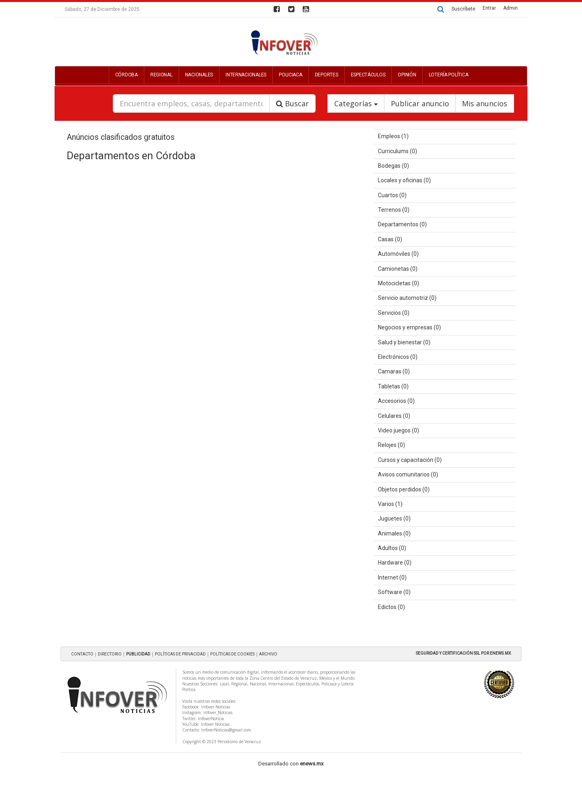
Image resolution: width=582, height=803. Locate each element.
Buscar (292, 103)
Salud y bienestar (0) (404, 342)
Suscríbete (463, 9)
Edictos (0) (391, 607)
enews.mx (312, 764)
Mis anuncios (484, 103)
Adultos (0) (392, 548)
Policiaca (290, 75)
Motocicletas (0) (398, 283)
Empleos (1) (393, 136)
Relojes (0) (391, 445)
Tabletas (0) (393, 386)
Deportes (326, 75)
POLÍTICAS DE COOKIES (232, 654)
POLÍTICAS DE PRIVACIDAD (180, 654)
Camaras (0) (394, 371)
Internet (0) (392, 577)
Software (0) (394, 592)
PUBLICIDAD (138, 654)
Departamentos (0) (402, 224)
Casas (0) (390, 239)
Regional (161, 75)
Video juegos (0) (398, 430)
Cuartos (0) (392, 195)
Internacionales (246, 75)
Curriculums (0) (397, 151)
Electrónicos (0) (398, 357)
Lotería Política (448, 75)
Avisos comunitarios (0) (408, 474)
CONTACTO (82, 654)
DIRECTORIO (110, 654)
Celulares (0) (394, 416)
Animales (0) (394, 533)
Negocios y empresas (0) (409, 327)
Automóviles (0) (398, 254)
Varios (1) (390, 504)
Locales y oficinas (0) (404, 180)
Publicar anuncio (420, 103)
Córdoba (126, 75)
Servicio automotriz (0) (407, 298)
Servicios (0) (393, 313)
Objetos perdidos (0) (404, 489)
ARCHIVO (268, 654)
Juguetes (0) (394, 518)
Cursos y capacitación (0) (410, 460)
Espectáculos (368, 75)
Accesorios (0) (396, 401)
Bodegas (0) (393, 165)
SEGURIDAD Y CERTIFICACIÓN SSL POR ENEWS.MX (463, 653)
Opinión (407, 75)
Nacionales (199, 75)
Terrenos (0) (393, 210)
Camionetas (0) (398, 269)
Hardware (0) (394, 562)
